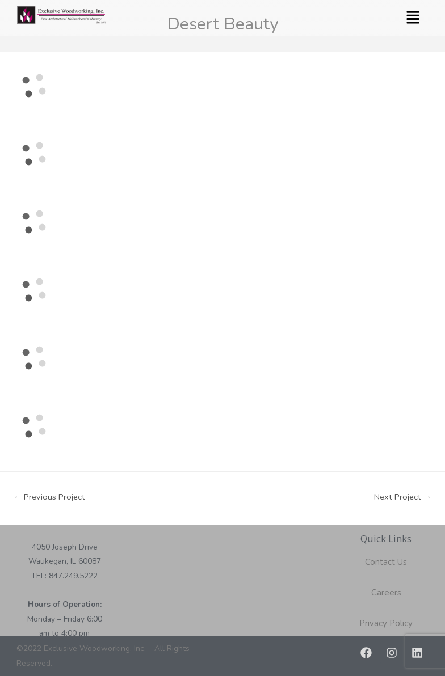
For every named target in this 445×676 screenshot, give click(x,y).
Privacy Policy (386, 623)
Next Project (403, 496)
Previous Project (50, 496)
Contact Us (386, 562)
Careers (386, 592)
